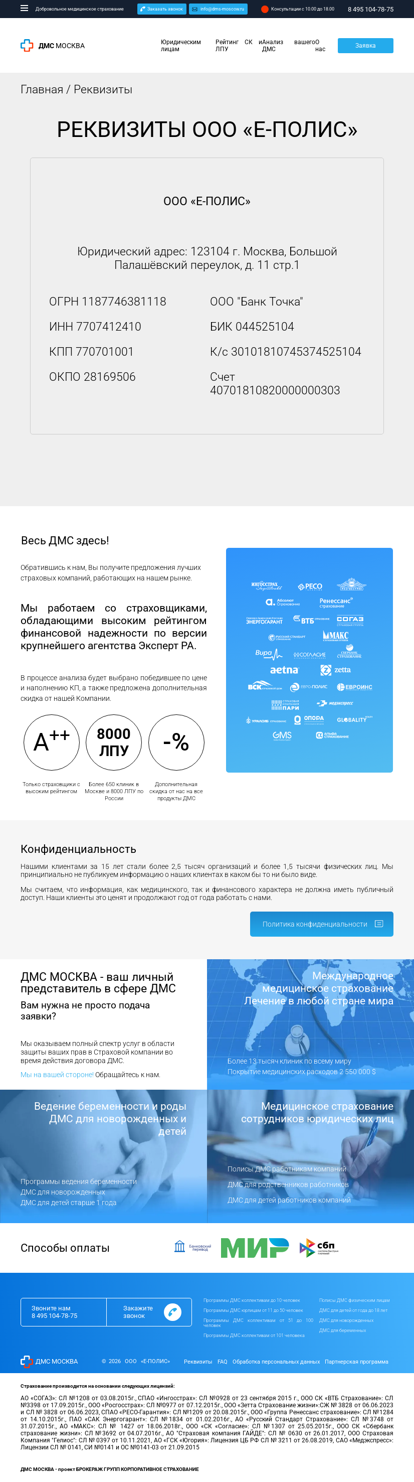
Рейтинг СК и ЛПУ (239, 46)
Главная (42, 89)
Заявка (365, 45)
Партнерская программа (356, 1362)
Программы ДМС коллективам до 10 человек (251, 1300)
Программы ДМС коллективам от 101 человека (254, 1335)
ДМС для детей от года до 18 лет (353, 1310)
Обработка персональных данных (276, 1362)
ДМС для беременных (342, 1330)
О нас (320, 46)
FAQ (223, 1362)
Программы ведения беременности (79, 1181)
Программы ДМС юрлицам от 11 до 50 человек (253, 1310)
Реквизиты (198, 1362)
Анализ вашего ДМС (288, 46)
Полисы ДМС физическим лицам (354, 1300)
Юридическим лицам (181, 46)
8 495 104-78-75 (54, 1315)
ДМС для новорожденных (63, 1192)
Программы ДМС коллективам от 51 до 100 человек (258, 1323)
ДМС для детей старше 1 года (69, 1203)
